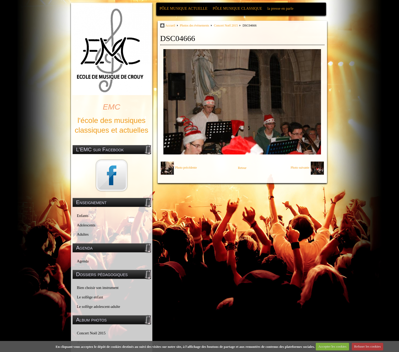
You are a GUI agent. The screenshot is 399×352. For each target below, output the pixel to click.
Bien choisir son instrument (98, 288)
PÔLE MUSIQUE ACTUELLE (184, 8)
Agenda (83, 261)
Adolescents (86, 225)
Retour (242, 168)
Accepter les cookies (332, 346)
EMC (111, 106)
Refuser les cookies (367, 346)
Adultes (83, 234)
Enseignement (91, 202)
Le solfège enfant (90, 297)
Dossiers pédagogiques (102, 274)
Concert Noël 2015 (91, 333)
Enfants (83, 216)
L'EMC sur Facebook (100, 149)
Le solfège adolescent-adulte (98, 306)
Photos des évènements (194, 25)
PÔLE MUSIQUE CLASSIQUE (237, 8)
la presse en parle (280, 8)
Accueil (170, 25)
